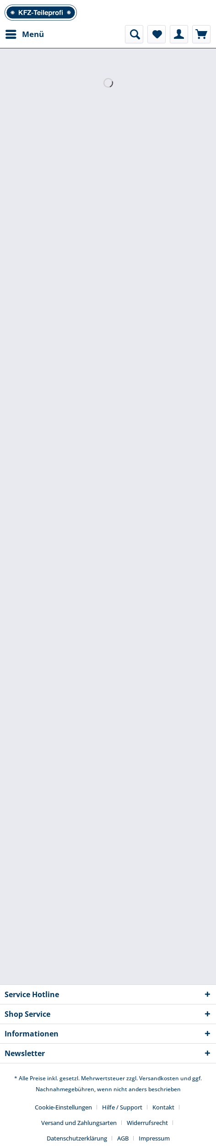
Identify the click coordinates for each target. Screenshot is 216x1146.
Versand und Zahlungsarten (79, 1123)
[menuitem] (24, 34)
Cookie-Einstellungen (63, 1107)
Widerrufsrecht (147, 1123)
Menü (24, 33)
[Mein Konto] (179, 34)
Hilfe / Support (122, 1107)
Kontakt (163, 1107)
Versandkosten (159, 1078)
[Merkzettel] (156, 34)
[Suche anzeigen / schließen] (134, 34)
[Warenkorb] (201, 34)
